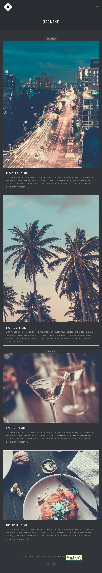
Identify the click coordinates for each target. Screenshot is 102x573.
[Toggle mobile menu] (98, 6)
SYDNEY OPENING (16, 428)
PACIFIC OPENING (16, 328)
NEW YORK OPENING (17, 173)
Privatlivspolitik (59, 556)
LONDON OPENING (16, 525)
